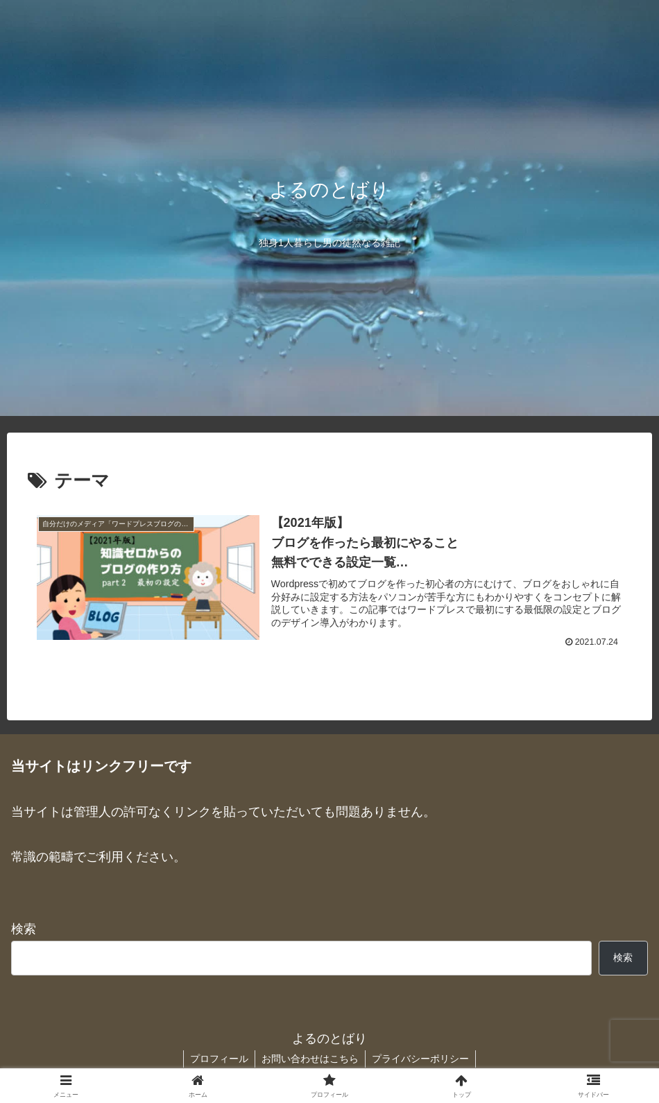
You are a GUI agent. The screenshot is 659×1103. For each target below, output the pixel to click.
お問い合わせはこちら (310, 1059)
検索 (23, 930)
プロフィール (218, 1059)
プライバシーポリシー (421, 1059)
